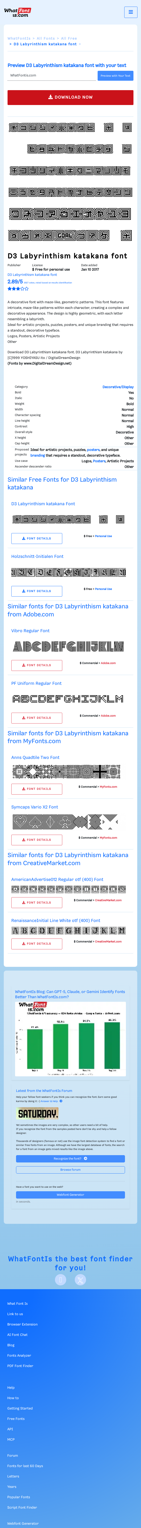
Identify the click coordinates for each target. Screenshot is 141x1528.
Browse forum (70, 1169)
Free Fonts (16, 1419)
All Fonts (46, 39)
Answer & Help (51, 1101)
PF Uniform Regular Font (36, 683)
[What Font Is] (18, 12)
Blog (10, 1345)
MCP (11, 1440)
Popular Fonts (18, 1497)
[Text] (52, 76)
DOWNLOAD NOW (70, 97)
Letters (13, 1476)
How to (13, 1398)
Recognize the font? (70, 1158)
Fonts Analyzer (19, 1356)
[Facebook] (60, 1279)
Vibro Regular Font (30, 631)
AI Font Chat (17, 1335)
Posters (99, 461)
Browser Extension (22, 1324)
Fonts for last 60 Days (25, 1466)
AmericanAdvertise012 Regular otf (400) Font (57, 879)
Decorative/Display (118, 387)
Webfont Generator (70, 1194)
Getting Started (20, 1408)
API (10, 1429)
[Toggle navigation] (130, 12)
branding (37, 456)
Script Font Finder (22, 1508)
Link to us (15, 1314)
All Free (69, 39)
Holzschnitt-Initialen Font (37, 556)
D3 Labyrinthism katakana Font (43, 504)
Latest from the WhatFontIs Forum (44, 1091)
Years (11, 1487)
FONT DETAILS (36, 538)
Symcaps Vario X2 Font (34, 807)
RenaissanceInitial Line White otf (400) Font (55, 920)
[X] (80, 1279)
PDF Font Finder (20, 1366)
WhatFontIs (19, 39)
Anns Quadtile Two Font (35, 757)
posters (93, 450)
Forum (12, 1456)
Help (11, 1388)
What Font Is (17, 1304)
